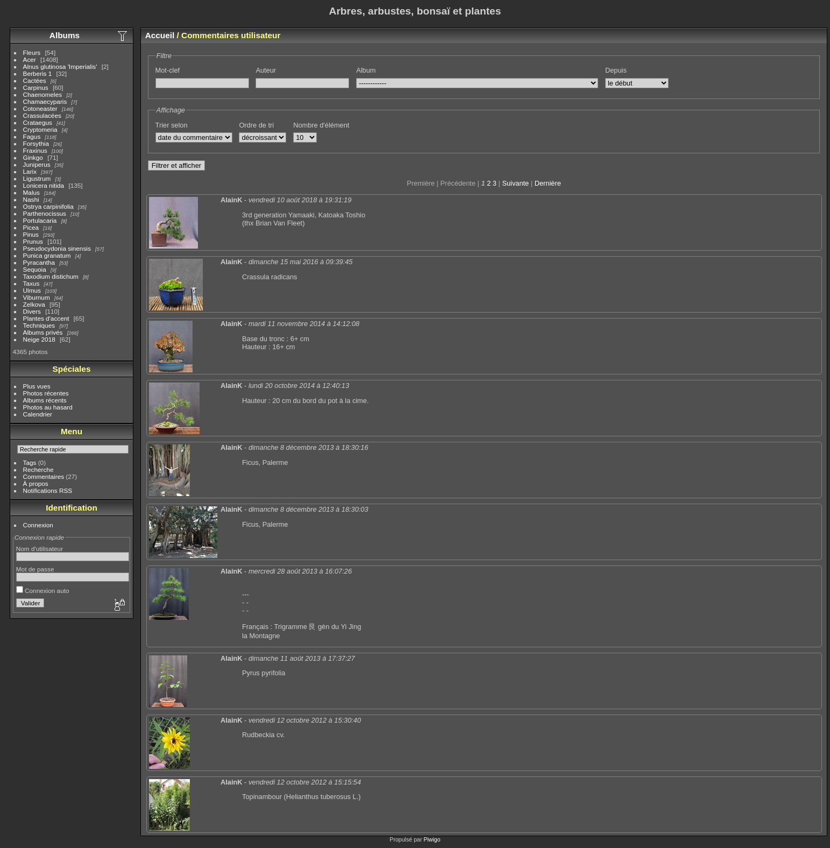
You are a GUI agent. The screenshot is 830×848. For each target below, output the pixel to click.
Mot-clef (167, 70)
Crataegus (37, 122)
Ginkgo (33, 157)
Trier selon (171, 125)
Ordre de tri (256, 125)
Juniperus (37, 164)
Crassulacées (42, 115)
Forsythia (36, 143)
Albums (64, 35)
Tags (30, 462)
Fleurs (32, 52)
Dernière (548, 183)
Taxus (31, 283)
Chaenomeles (42, 94)
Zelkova (34, 304)
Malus (31, 192)
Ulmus (32, 290)
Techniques (39, 325)
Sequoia (34, 269)
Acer (29, 59)
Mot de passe (35, 569)
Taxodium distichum (51, 276)
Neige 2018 (39, 339)
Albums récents (45, 400)
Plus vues (37, 386)
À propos (35, 483)
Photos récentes (46, 393)
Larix (30, 171)
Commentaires (44, 476)
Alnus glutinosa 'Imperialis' (60, 66)
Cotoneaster (40, 108)
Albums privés (43, 332)
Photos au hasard (48, 407)
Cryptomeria (40, 129)
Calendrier (37, 414)
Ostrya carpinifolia (48, 206)
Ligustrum (37, 178)
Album (365, 70)
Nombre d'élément (321, 125)
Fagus (32, 136)
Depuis (616, 70)
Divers (32, 311)
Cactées (34, 80)
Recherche (38, 469)
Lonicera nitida (44, 185)
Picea (31, 227)
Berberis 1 (37, 73)
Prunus (33, 241)
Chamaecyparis (45, 101)
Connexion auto (42, 590)
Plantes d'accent (46, 318)
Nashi (31, 199)
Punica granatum (47, 255)
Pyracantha (39, 262)
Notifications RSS (48, 490)
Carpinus (35, 87)
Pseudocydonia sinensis (57, 248)
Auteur (266, 70)
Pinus (31, 234)
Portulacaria (40, 220)
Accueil (160, 35)
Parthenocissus (44, 213)
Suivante (515, 183)
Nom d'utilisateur (39, 548)
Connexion (38, 524)
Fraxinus (35, 150)
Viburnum (36, 297)
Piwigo (431, 839)
